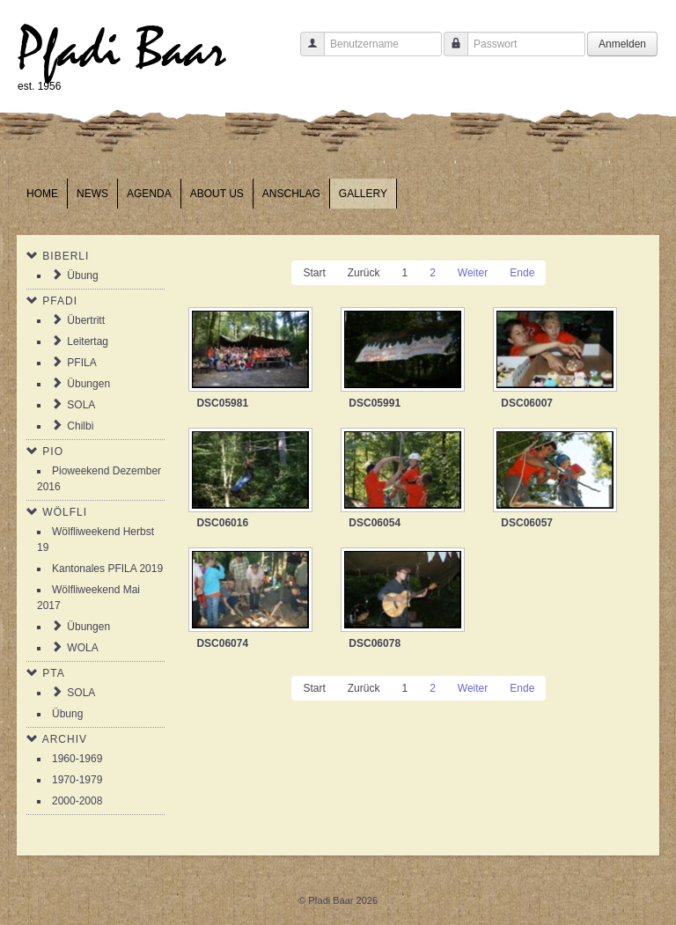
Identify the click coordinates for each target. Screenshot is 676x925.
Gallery (363, 193)
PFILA (81, 362)
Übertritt (86, 320)
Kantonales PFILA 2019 (107, 568)
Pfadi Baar (122, 49)
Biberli (65, 256)
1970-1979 (77, 780)
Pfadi (59, 301)
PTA (53, 673)
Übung (82, 275)
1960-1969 (77, 758)
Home (42, 193)
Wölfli (64, 512)
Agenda (149, 193)
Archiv (64, 739)
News (92, 193)
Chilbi (80, 426)
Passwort (449, 52)
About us (217, 193)
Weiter (473, 273)
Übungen (88, 384)
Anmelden (622, 44)
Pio (52, 451)
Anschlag (291, 193)
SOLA (81, 405)
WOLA (82, 648)
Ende (522, 273)
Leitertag (87, 341)
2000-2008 (77, 801)
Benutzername (305, 52)
